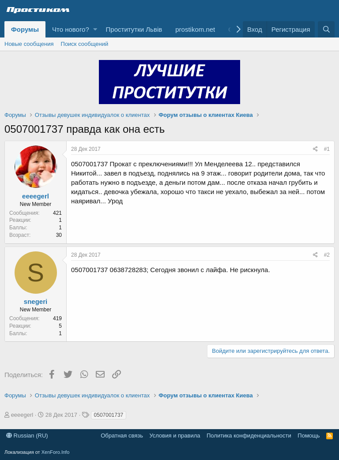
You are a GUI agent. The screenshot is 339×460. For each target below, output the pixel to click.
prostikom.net (195, 29)
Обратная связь (122, 435)
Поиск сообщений (85, 44)
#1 (327, 149)
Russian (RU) (27, 435)
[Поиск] (326, 29)
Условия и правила (174, 435)
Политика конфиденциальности (249, 435)
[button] (95, 29)
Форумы (25, 29)
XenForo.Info (55, 452)
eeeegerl (35, 196)
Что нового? (70, 29)
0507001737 (109, 415)
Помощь (309, 435)
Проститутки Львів (134, 29)
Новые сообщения (29, 44)
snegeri (35, 301)
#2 (327, 255)
